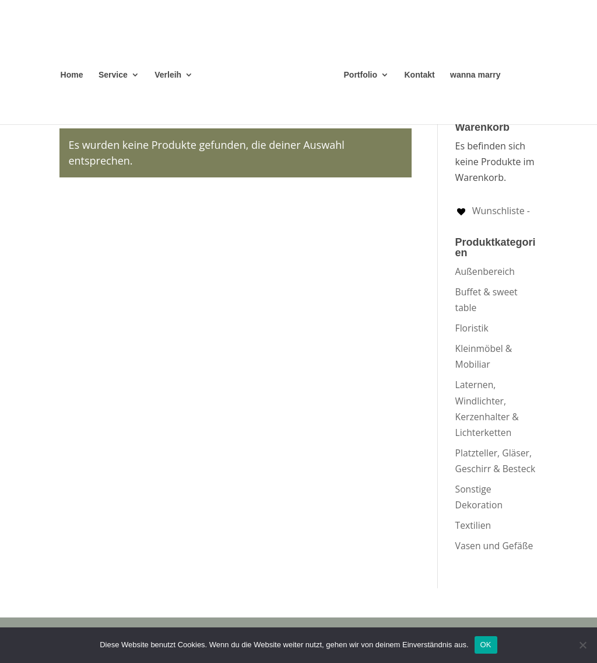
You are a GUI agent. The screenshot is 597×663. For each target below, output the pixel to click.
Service (113, 75)
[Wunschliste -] (492, 210)
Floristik (472, 328)
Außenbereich (485, 271)
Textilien (473, 525)
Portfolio (361, 75)
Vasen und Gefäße (494, 545)
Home (72, 75)
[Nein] (582, 645)
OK (485, 644)
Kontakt (420, 75)
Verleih (167, 75)
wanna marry (475, 75)
